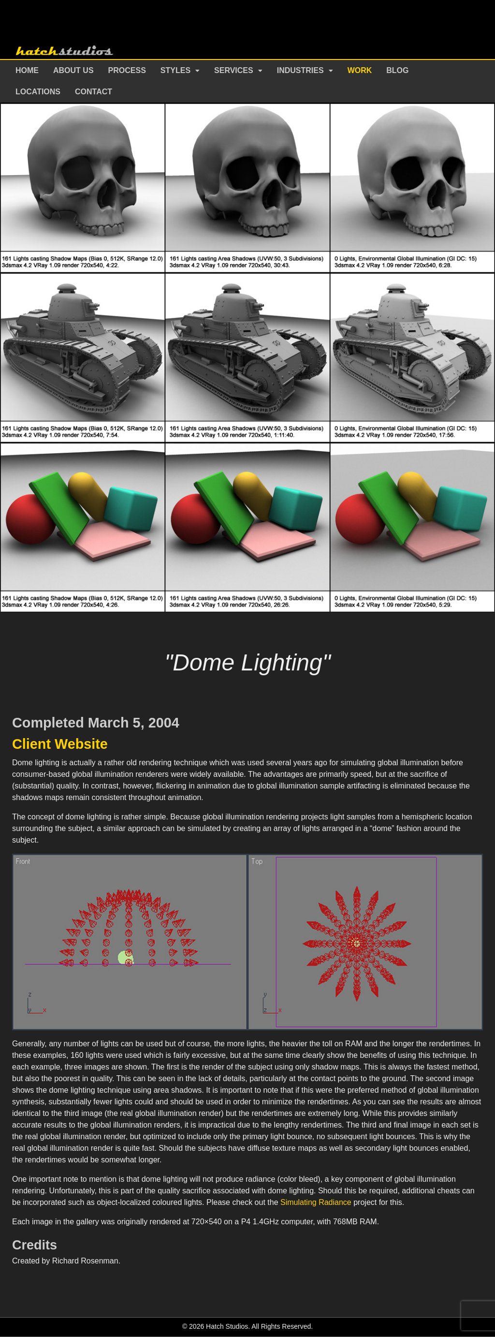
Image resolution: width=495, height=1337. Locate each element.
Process (127, 70)
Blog (397, 70)
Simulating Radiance (315, 1202)
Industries (300, 70)
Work (360, 70)
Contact (93, 92)
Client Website (60, 744)
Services (233, 70)
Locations (37, 92)
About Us (73, 70)
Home (27, 70)
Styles (175, 70)
